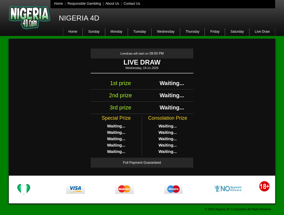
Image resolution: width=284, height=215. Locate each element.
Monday (116, 32)
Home (58, 4)
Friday (214, 32)
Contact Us (132, 4)
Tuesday (139, 32)
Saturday (237, 32)
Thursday (192, 32)
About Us (112, 4)
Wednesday (165, 32)
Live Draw (262, 32)
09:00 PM (156, 53)
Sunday (94, 32)
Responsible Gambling (84, 4)
